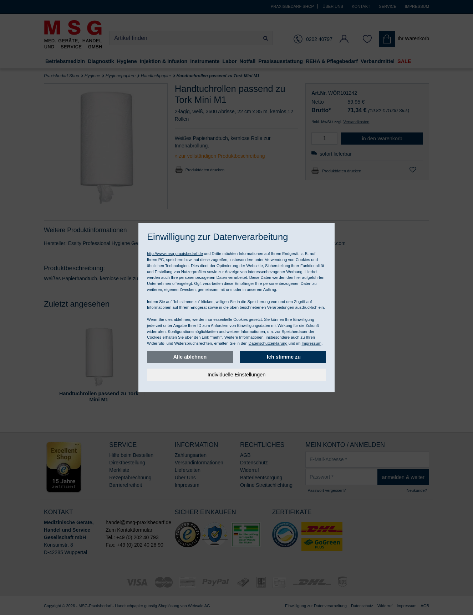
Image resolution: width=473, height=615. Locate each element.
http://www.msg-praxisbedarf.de (175, 253)
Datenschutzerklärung (268, 343)
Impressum (311, 343)
